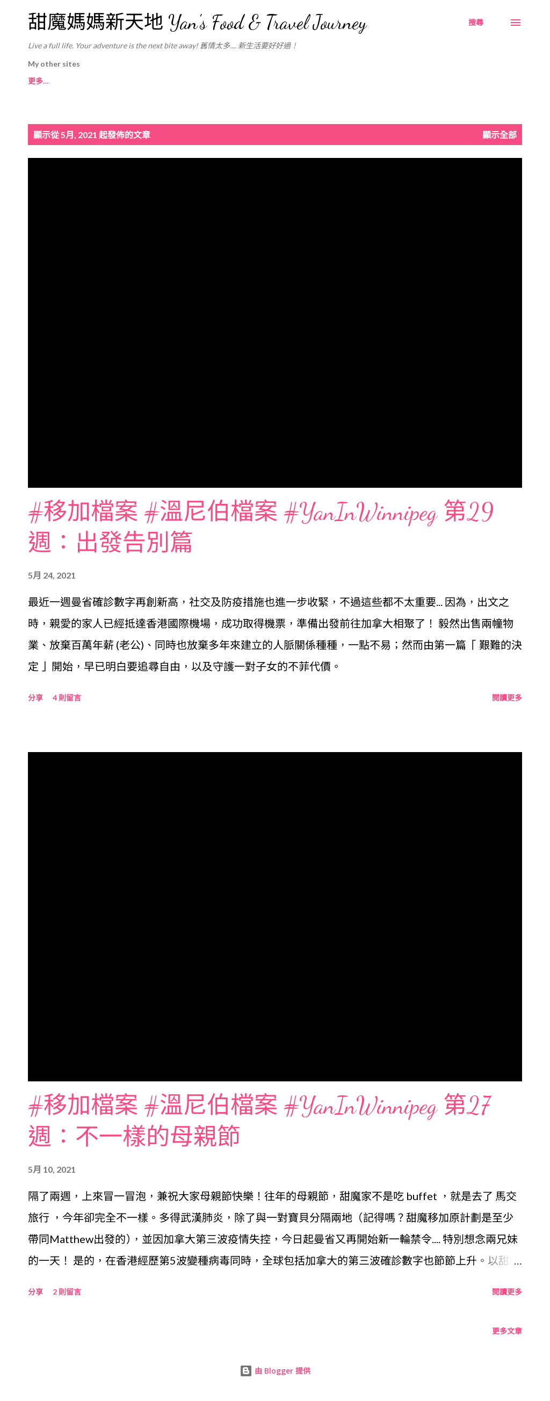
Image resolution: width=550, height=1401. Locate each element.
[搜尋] (475, 22)
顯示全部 (499, 134)
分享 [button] (35, 697)
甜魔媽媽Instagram (61, 80)
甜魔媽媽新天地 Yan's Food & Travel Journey (197, 22)
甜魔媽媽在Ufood (156, 80)
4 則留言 (67, 697)
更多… (419, 80)
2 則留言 (67, 1291)
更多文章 (507, 1330)
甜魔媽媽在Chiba (246, 80)
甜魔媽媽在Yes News (342, 80)
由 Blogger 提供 (275, 1371)
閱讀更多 (507, 697)
